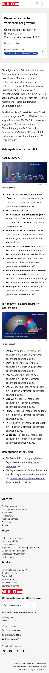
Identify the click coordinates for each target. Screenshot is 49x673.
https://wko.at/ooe (12, 638)
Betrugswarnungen (10, 585)
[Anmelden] (42, 4)
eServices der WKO (10, 582)
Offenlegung (41, 663)
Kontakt (5, 525)
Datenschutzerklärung (37, 666)
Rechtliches (7, 512)
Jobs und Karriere (10, 518)
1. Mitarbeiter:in (9, 544)
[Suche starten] (36, 4)
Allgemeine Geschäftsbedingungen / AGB (20, 547)
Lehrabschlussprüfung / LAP (15, 569)
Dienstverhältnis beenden (13, 550)
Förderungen (8, 556)
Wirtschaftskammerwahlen (14, 509)
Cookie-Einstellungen (26, 669)
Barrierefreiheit (19, 666)
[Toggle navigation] (46, 4)
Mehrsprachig (19, 663)
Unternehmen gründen (12, 538)
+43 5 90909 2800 (11, 630)
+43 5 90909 (9, 626)
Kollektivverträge (9, 573)
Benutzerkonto (8, 579)
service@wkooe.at (11, 634)
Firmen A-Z (7, 576)
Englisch (30, 663)
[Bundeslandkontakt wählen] (19, 605)
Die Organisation (9, 506)
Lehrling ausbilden (10, 541)
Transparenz (7, 515)
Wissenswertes (9, 521)
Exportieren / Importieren (13, 553)
